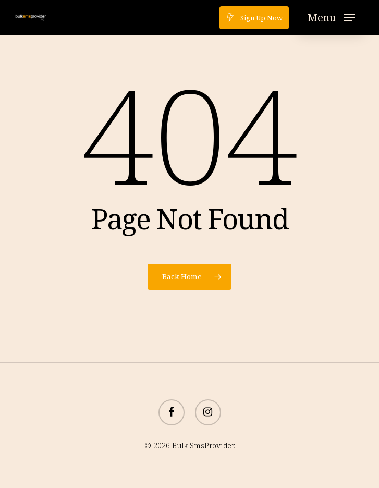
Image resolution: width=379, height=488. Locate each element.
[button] (331, 18)
